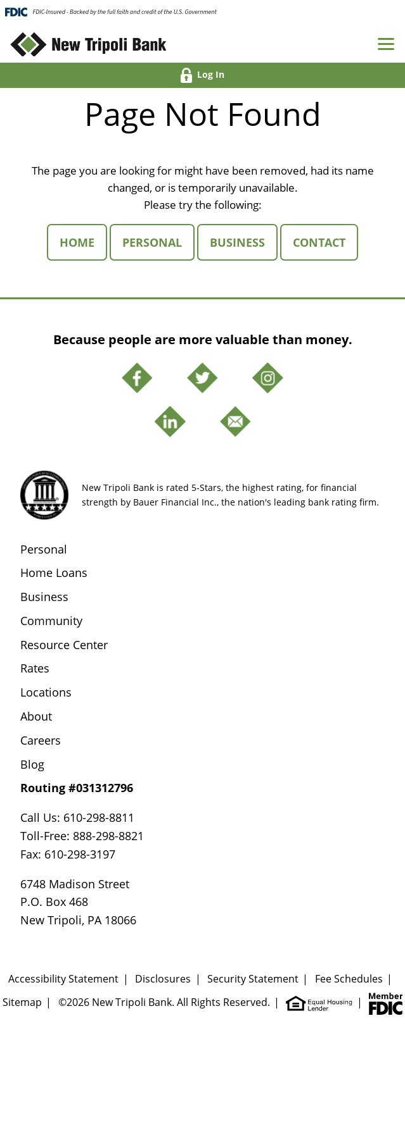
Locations (46, 692)
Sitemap (22, 1002)
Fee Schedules (349, 979)
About (36, 716)
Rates (34, 668)
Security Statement (253, 979)
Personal (158, 241)
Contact (325, 241)
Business (244, 241)
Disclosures (163, 979)
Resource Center (64, 644)
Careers (40, 740)
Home (83, 241)
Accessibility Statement (63, 979)
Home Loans (53, 572)
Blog (32, 764)
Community (51, 620)
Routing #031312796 (76, 787)
